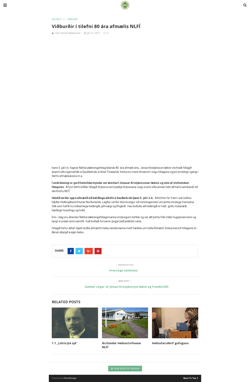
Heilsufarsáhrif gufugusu (170, 343)
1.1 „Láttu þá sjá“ (64, 343)
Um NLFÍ (56, 19)
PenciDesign (70, 378)
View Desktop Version (125, 368)
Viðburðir (72, 19)
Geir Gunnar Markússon (68, 33)
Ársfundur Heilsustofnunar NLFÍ (121, 345)
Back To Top (190, 378)
